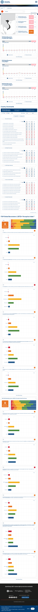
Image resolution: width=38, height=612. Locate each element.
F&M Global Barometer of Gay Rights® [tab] (18, 110)
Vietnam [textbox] (6, 11)
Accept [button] (32, 608)
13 (31, 121)
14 (34, 121)
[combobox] (21, 8)
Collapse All (22, 116)
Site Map (28, 595)
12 (29, 121)
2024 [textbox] (3, 220)
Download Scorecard (33, 212)
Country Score (10, 54)
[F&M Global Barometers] (5, 2)
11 (26, 121)
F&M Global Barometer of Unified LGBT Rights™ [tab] (6, 110)
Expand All (16, 116)
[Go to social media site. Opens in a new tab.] (9, 597)
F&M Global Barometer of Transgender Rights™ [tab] (30, 110)
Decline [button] (28, 608)
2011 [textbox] (27, 113)
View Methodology (19, 56)
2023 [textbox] (33, 113)
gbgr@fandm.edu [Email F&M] (11, 595)
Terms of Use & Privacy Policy (22, 595)
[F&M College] (19, 591)
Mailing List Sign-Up (25, 597)
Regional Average (29, 54)
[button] (20, 121)
